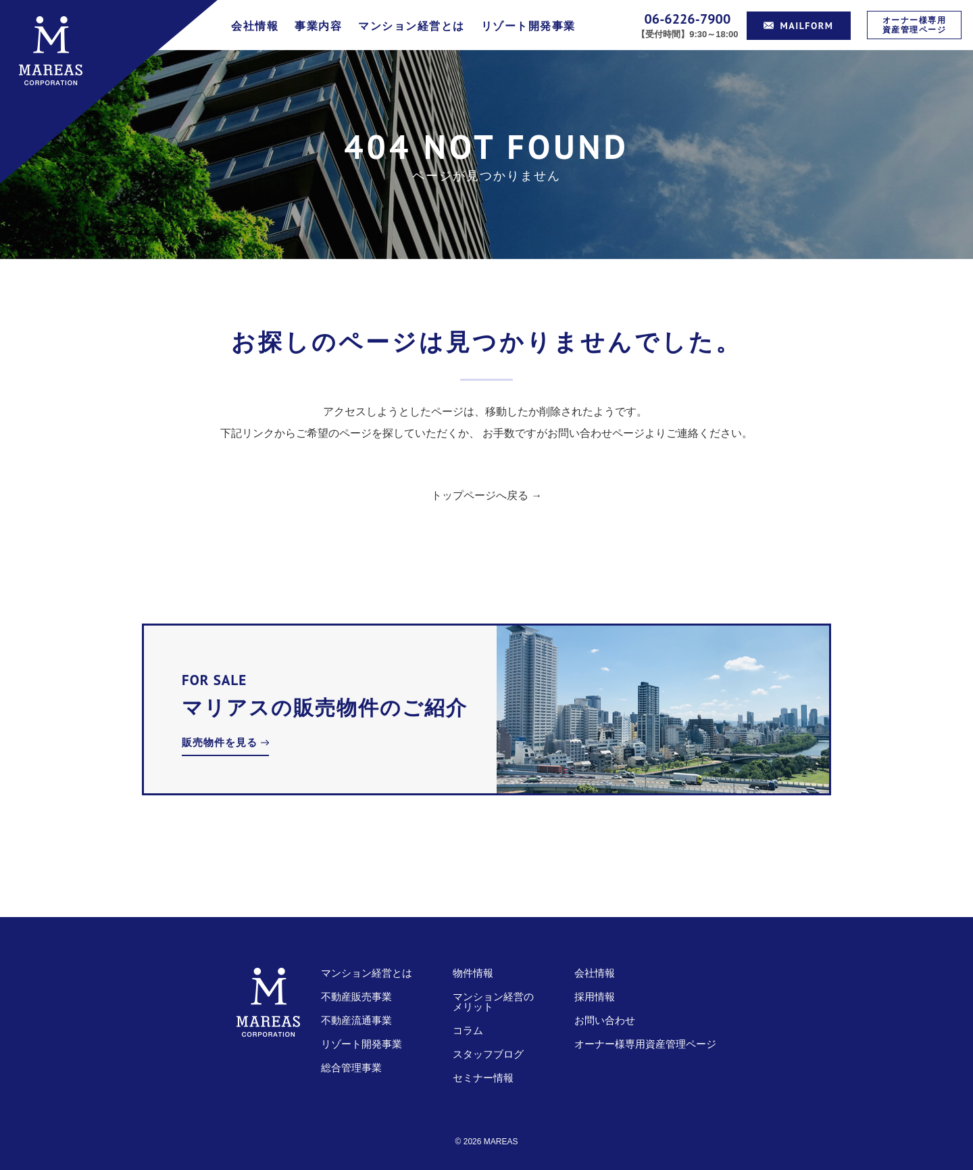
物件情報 (473, 973)
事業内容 (318, 26)
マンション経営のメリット (493, 1001)
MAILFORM (799, 26)
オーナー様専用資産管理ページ (914, 24)
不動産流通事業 (356, 1020)
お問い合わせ (604, 1020)
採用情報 (594, 996)
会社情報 (254, 26)
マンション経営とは (411, 26)
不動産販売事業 (356, 996)
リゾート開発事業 (528, 26)
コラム (468, 1030)
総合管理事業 (351, 1067)
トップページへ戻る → (486, 495)
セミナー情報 (483, 1077)
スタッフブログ (488, 1054)
